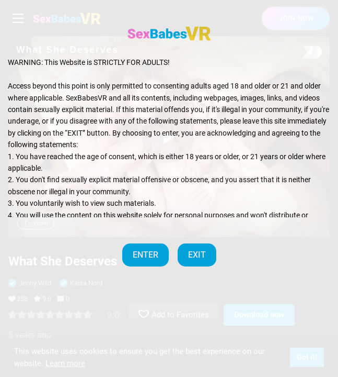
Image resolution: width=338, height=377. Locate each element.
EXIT (197, 255)
